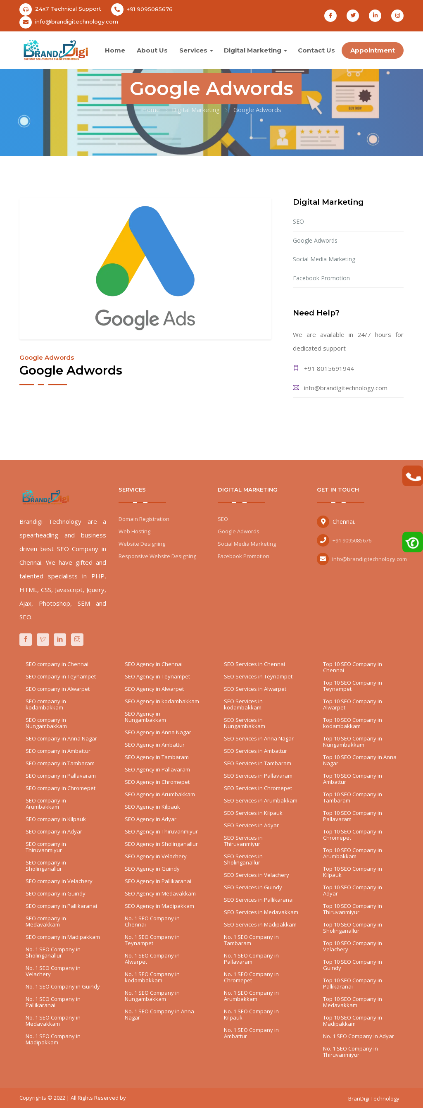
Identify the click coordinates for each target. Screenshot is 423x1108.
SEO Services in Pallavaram (258, 775)
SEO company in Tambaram (60, 763)
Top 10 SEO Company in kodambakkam (352, 723)
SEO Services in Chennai (254, 664)
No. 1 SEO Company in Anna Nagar (159, 1014)
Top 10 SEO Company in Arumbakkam (352, 853)
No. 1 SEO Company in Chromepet (251, 977)
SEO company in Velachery (59, 881)
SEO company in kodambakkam (46, 704)
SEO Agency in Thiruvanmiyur (161, 831)
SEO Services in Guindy (253, 887)
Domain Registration (144, 519)
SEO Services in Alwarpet (255, 688)
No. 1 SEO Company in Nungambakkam (152, 996)
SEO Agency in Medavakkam (160, 893)
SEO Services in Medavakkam (261, 912)
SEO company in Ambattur (58, 751)
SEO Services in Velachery (256, 875)
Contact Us (316, 50)
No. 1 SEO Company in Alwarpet (152, 958)
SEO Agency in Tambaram (157, 757)
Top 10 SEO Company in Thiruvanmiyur (352, 909)
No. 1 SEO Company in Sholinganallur (53, 952)
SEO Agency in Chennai (154, 664)
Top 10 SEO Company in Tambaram (352, 797)
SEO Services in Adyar (251, 825)
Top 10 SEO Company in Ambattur (352, 779)
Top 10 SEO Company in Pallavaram (352, 816)
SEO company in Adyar (54, 831)
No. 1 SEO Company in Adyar (358, 1036)
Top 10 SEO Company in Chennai (352, 667)
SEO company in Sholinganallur (46, 865)
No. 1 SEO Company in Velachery (53, 971)
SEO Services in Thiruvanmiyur (243, 841)
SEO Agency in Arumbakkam (160, 794)
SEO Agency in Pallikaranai (158, 881)
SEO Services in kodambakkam (243, 704)
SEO (298, 221)
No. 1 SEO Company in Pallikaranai (53, 1002)
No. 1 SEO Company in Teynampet (152, 940)
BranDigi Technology (373, 1098)
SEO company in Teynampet (61, 676)
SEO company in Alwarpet (58, 688)
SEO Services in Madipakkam (260, 924)
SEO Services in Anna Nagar (259, 738)
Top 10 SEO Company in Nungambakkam (352, 741)
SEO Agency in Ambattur (155, 744)
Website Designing (142, 543)
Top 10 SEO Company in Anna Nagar (360, 760)
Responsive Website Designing (157, 556)
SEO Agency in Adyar (150, 819)
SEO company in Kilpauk (56, 819)
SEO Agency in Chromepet (157, 782)
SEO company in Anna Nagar (61, 738)
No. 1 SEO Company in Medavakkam (53, 1020)
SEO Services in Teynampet (258, 676)
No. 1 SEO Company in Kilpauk (251, 1014)
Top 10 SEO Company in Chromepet (352, 834)
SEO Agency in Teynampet (157, 676)
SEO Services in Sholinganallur (243, 859)
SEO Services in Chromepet (258, 788)
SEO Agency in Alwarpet (154, 688)
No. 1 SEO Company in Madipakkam (53, 1039)
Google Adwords (315, 240)
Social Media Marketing (324, 259)
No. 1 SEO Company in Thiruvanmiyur (350, 1051)
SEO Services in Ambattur (255, 751)
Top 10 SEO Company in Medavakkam (352, 1002)
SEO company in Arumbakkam (46, 803)
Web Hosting (134, 531)
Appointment (372, 50)
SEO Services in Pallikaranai (259, 899)
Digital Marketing (252, 50)
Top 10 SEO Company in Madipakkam (352, 1020)
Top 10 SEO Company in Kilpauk (352, 872)
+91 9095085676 (150, 9)
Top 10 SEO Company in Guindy (352, 965)
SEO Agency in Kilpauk (152, 806)
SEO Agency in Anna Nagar (158, 732)
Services (193, 50)
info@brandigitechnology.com (76, 21)
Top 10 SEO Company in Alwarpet (352, 704)
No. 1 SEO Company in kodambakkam (152, 977)
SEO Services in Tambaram (257, 763)
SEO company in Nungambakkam (46, 723)
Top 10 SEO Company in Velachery (352, 946)
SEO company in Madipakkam (63, 937)
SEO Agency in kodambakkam (162, 701)
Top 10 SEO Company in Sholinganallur (352, 927)
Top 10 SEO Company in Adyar (352, 890)
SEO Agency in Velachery (156, 856)
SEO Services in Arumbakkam (260, 800)
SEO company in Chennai (57, 664)
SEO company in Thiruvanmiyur (46, 847)
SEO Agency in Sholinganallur (161, 844)
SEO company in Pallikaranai (61, 906)
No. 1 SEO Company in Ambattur (251, 1033)
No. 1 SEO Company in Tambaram (251, 940)
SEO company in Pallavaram (61, 775)
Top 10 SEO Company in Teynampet (352, 685)
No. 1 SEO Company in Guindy (63, 986)
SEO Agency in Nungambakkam (145, 717)
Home (115, 50)
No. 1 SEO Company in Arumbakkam (251, 996)
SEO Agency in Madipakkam (159, 906)
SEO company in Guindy (56, 893)
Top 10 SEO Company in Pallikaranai (352, 983)
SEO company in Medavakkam (46, 921)
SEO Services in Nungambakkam (244, 723)
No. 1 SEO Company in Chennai (152, 921)
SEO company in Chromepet (60, 788)
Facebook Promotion (321, 278)
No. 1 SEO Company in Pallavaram (251, 958)
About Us (152, 50)
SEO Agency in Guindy (152, 868)
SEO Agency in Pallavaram (157, 769)
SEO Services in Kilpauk (253, 813)
